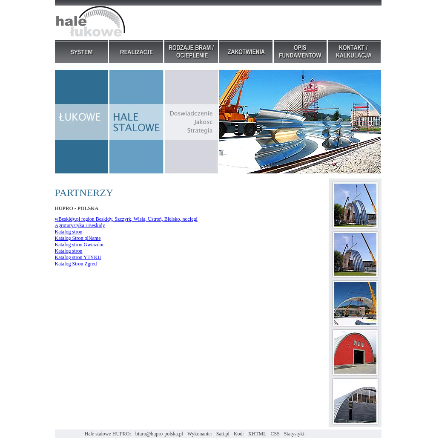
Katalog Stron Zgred (76, 264)
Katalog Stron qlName (78, 238)
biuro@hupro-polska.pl (159, 434)
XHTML (257, 434)
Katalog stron (69, 232)
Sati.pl (222, 434)
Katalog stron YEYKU (78, 257)
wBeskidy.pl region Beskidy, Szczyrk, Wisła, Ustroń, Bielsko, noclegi (126, 219)
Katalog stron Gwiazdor (79, 245)
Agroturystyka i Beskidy (80, 225)
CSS (275, 434)
